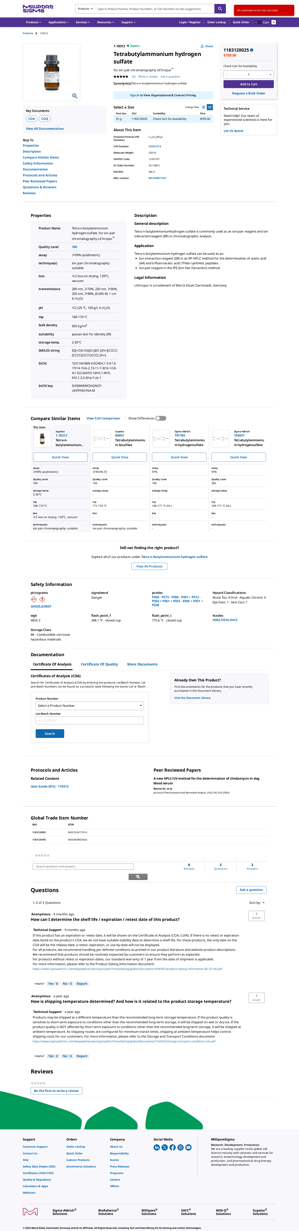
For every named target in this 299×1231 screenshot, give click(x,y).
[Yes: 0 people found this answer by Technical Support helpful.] (53, 972)
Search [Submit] (50, 733)
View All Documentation (45, 129)
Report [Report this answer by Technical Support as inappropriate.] (82, 972)
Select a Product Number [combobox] (56, 705)
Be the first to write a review (58, 1081)
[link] (42, 855)
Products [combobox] (83, 9)
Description (32, 151)
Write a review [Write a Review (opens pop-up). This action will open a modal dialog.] (148, 76)
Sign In (134, 95)
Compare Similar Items (41, 157)
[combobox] (150, 8)
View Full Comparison (103, 418)
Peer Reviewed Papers (40, 181)
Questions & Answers (39, 187)
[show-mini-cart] (266, 22)
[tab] (31, 33)
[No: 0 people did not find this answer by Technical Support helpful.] (67, 972)
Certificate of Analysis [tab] (52, 664)
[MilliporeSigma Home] (38, 9)
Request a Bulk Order (248, 93)
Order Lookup (216, 22)
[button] (190, 22)
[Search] (220, 8)
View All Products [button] (149, 566)
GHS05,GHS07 (41, 606)
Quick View (60, 457)
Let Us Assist (233, 131)
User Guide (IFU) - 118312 (50, 785)
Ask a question (251, 879)
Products (28, 33)
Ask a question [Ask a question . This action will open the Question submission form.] (170, 76)
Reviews (29, 193)
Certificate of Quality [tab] (99, 664)
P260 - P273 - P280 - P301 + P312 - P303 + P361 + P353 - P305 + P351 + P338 (177, 601)
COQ (44, 118)
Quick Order (241, 22)
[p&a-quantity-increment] (270, 74)
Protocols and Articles (40, 175)
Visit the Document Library (192, 698)
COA (31, 118)
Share (207, 46)
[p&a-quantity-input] (248, 74)
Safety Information (38, 163)
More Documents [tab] (142, 664)
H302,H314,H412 (225, 620)
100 (74, 247)
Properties (31, 145)
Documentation (35, 169)
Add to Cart (248, 84)
